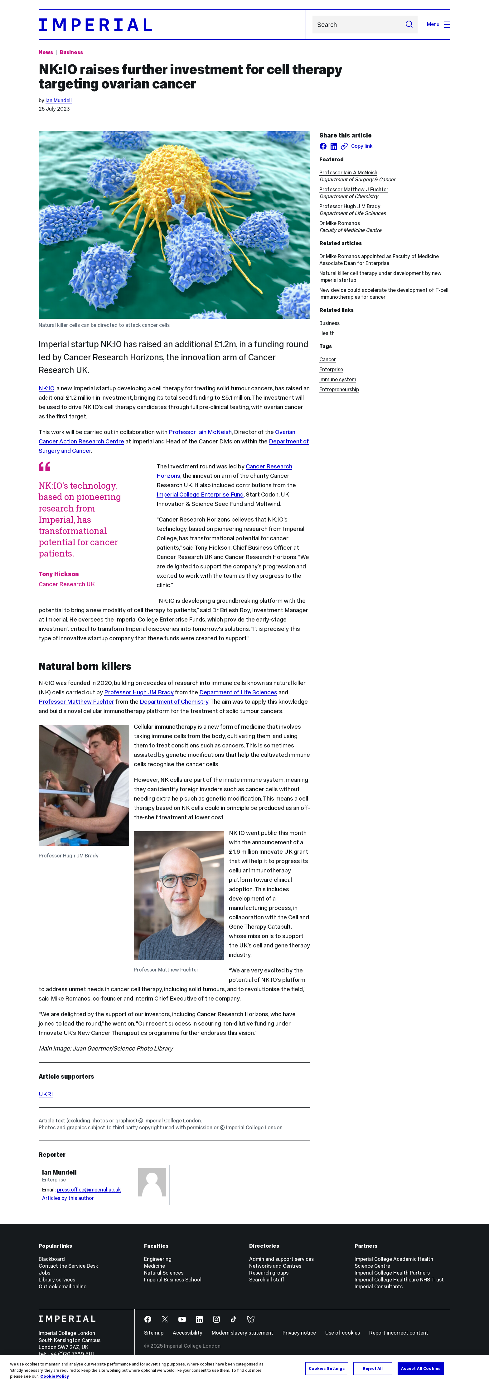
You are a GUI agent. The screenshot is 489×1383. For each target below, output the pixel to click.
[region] (244, 1369)
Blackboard (52, 1259)
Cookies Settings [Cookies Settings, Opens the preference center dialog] (327, 1368)
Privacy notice (299, 1333)
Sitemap (153, 1333)
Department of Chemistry (174, 701)
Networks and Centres (275, 1266)
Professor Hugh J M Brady (349, 206)
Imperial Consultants (379, 1286)
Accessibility (187, 1333)
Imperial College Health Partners (392, 1273)
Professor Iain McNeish (200, 432)
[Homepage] (172, 24)
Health (327, 333)
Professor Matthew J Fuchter (353, 189)
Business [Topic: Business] (71, 52)
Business (329, 323)
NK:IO (46, 388)
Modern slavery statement (242, 1333)
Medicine (154, 1266)
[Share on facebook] (323, 146)
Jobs (44, 1273)
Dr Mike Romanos (339, 223)
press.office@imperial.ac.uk (89, 1189)
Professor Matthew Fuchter (76, 701)
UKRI (46, 1094)
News (46, 52)
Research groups (268, 1273)
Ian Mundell (59, 100)
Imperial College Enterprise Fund (200, 494)
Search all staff (266, 1279)
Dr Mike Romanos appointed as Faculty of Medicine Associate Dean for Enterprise (379, 260)
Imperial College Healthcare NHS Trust (399, 1279)
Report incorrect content (398, 1333)
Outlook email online (62, 1286)
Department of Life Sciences (238, 692)
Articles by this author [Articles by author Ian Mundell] (68, 1198)
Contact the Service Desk (68, 1266)
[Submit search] (409, 24)
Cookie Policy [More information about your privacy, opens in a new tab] (54, 1376)
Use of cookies (342, 1333)
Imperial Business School (172, 1279)
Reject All (373, 1368)
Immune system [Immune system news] (337, 379)
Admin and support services (281, 1259)
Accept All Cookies (420, 1368)
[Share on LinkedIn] (333, 146)
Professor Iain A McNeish (348, 172)
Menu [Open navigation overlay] (438, 24)
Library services (57, 1279)
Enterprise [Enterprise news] (331, 369)
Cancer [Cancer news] (327, 359)
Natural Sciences (163, 1273)
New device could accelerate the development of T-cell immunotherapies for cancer (383, 293)
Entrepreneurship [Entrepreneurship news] (339, 389)
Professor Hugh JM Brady (139, 692)
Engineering (158, 1259)
